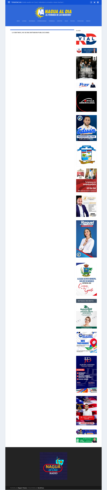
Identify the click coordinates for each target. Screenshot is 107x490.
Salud (66, 21)
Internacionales (42, 21)
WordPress (41, 488)
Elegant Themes (22, 488)
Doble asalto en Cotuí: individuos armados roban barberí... (43, 2)
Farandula (52, 21)
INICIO (18, 21)
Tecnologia (80, 21)
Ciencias (88, 21)
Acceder (78, 30)
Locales (24, 21)
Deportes (59, 21)
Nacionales (32, 21)
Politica (72, 21)
